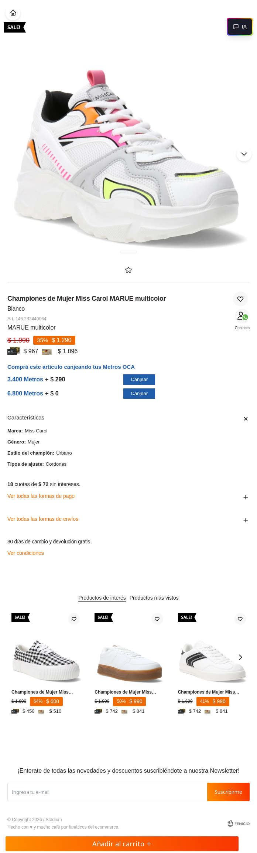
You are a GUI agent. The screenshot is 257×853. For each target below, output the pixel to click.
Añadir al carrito (122, 843)
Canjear (139, 379)
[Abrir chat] (240, 27)
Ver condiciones (25, 553)
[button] (244, 153)
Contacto (242, 328)
